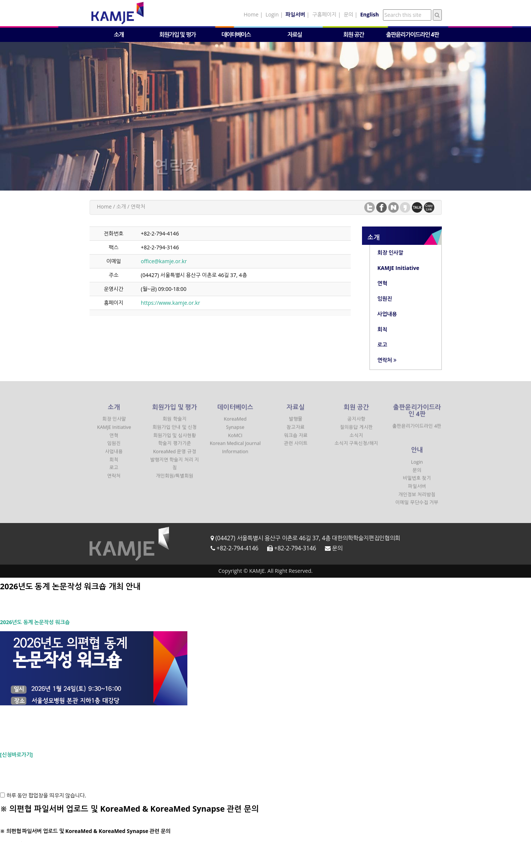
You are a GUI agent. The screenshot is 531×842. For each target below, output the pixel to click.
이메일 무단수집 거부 (416, 506)
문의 (348, 14)
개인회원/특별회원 (175, 480)
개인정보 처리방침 (416, 498)
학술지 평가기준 (174, 447)
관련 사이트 (296, 447)
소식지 (356, 439)
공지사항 (356, 423)
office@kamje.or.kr (164, 261)
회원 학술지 (174, 423)
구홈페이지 (324, 14)
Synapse (235, 431)
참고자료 (296, 431)
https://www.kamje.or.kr (170, 302)
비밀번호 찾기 (417, 482)
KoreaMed (235, 423)
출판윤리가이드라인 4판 (412, 35)
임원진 (114, 447)
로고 (113, 471)
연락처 (114, 480)
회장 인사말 (114, 423)
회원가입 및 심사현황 (174, 439)
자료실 (294, 35)
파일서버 (417, 490)
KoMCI (235, 439)
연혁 (113, 439)
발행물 (295, 423)
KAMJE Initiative (114, 431)
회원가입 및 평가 (177, 35)
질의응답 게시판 (356, 431)
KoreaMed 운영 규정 (174, 455)
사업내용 (114, 455)
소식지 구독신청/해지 (356, 447)
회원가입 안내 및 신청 (175, 431)
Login (271, 14)
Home (251, 14)
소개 (119, 35)
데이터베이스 (236, 35)
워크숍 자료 (296, 439)
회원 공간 (353, 35)
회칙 (113, 463)
